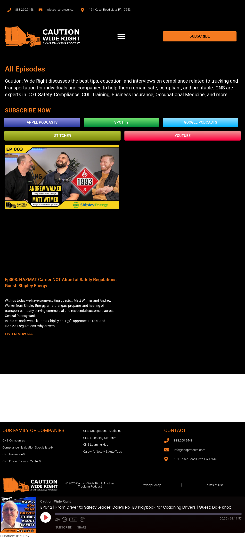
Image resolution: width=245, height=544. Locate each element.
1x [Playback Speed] (73, 519)
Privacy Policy (151, 485)
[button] (121, 36)
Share (81, 527)
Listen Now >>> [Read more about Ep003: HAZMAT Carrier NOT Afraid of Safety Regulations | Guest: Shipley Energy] (19, 334)
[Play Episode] (45, 517)
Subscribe (63, 527)
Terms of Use (214, 485)
